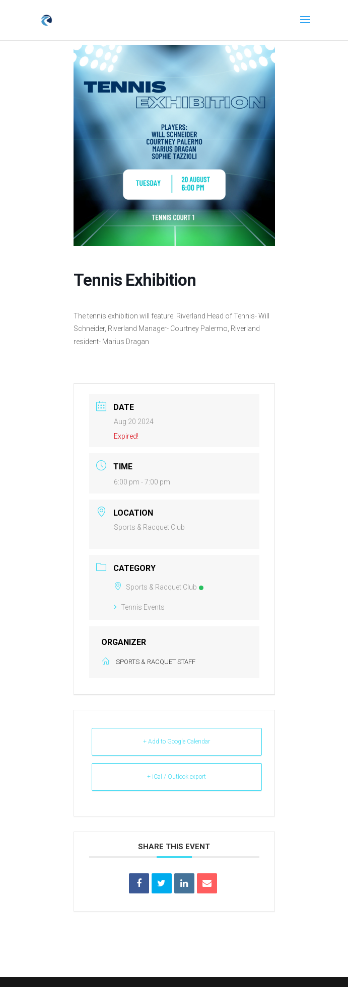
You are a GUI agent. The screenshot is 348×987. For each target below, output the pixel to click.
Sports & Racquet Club (158, 587)
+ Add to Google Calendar (176, 741)
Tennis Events (139, 607)
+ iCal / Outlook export (176, 776)
